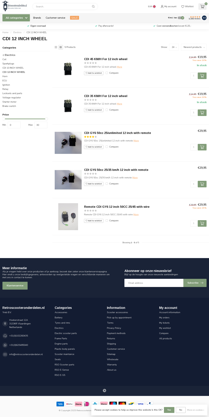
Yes (169, 409)
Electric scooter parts (66, 333)
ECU (4, 80)
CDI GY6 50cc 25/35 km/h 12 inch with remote (116, 170)
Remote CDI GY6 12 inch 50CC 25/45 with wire (117, 206)
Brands (37, 17)
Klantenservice (15, 285)
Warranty (112, 364)
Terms (110, 322)
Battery (58, 317)
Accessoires (61, 312)
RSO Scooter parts (64, 364)
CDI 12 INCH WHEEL (36, 32)
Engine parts (61, 343)
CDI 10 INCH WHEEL (13, 67)
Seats (58, 359)
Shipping (111, 343)
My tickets (164, 322)
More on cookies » (195, 410)
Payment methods (116, 333)
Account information (169, 312)
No (180, 409)
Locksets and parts (12, 93)
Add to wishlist (94, 73)
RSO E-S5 (60, 375)
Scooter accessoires (117, 312)
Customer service (55, 17)
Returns (111, 338)
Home (5, 32)
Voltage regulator (11, 97)
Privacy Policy (114, 328)
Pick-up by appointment (119, 317)
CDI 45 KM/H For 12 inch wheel (105, 59)
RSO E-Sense (62, 369)
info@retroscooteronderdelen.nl (26, 354)
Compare (114, 73)
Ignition (6, 84)
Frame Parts (61, 338)
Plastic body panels (65, 349)
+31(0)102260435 (18, 335)
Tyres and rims (62, 322)
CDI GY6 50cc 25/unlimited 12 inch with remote (117, 133)
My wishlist (165, 328)
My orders (164, 317)
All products (165, 338)
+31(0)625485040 (18, 345)
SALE (74, 17)
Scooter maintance (64, 354)
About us (111, 369)
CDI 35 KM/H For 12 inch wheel (105, 96)
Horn (5, 76)
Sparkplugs (8, 63)
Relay (5, 89)
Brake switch (9, 106)
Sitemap (111, 354)
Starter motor (9, 101)
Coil (4, 59)
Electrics (17, 32)
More (119, 66)
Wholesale (112, 359)
